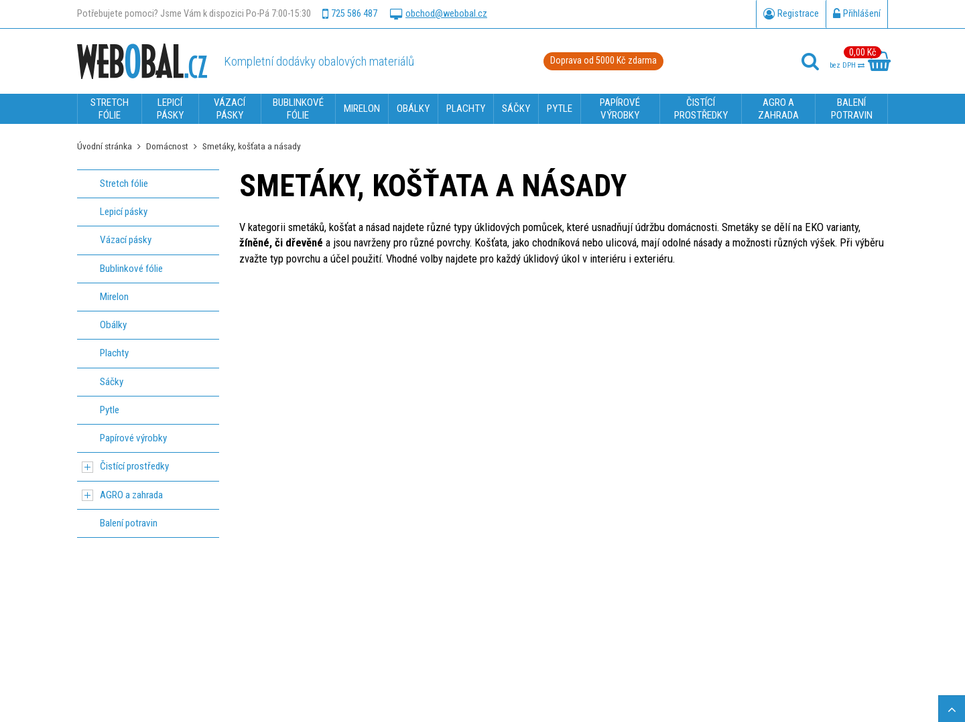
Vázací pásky (125, 240)
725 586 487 (349, 14)
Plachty (114, 353)
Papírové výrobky (133, 438)
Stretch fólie (124, 183)
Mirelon (114, 297)
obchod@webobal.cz (438, 14)
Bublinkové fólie (131, 269)
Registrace (791, 14)
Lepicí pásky (123, 212)
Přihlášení (857, 14)
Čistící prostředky (134, 466)
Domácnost (167, 146)
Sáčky (111, 382)
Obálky (113, 325)
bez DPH (847, 65)
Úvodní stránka (104, 146)
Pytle (109, 410)
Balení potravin (128, 523)
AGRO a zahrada (131, 495)
